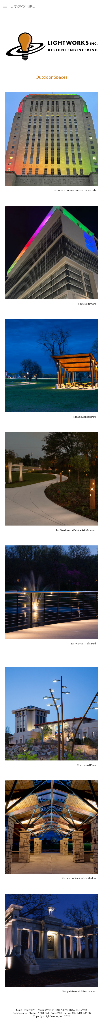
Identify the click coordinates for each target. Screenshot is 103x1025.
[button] (5, 6)
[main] (51, 77)
